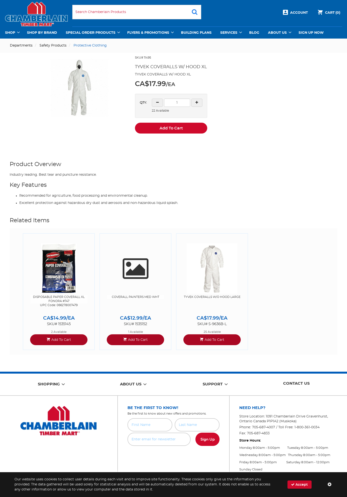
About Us (277, 32)
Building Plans (196, 32)
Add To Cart (171, 128)
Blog (254, 32)
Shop (10, 32)
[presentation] (173, 456)
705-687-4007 (263, 427)
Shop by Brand (42, 32)
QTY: (143, 102)
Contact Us (296, 383)
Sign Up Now (311, 32)
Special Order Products (90, 32)
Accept (299, 484)
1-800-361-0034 (307, 427)
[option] (58, 291)
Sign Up (207, 439)
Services (228, 32)
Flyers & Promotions (148, 32)
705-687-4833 (258, 433)
